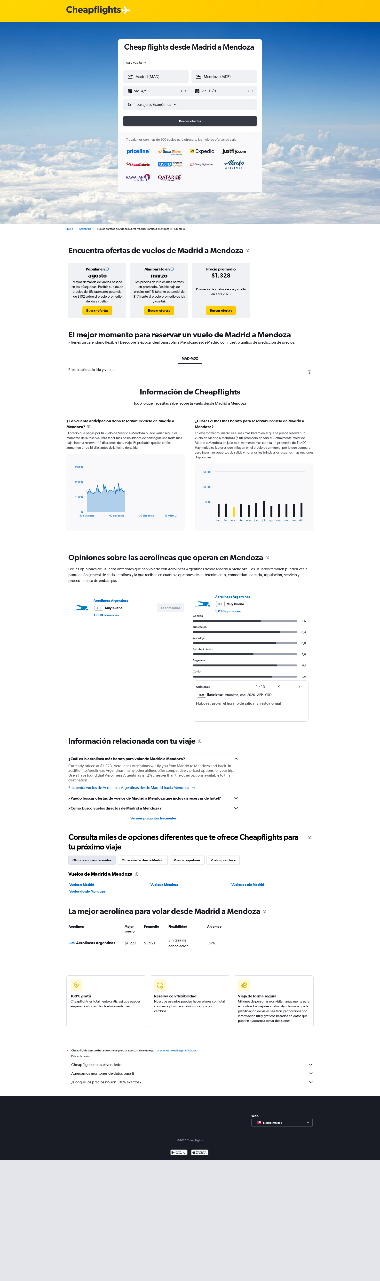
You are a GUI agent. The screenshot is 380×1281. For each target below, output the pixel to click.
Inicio (69, 229)
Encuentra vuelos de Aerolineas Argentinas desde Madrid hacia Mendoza (132, 787)
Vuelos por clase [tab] (223, 860)
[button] (153, 91)
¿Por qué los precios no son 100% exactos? (192, 1082)
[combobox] (136, 62)
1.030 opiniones (106, 615)
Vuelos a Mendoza (164, 885)
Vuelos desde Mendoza (87, 891)
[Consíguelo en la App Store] (200, 1153)
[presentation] (247, 250)
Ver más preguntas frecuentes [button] (153, 818)
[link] (97, 310)
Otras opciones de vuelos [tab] (91, 860)
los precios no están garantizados (176, 1050)
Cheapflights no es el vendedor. (192, 1064)
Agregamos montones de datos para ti (192, 1073)
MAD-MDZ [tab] (190, 358)
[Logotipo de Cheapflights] (93, 10)
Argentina (85, 229)
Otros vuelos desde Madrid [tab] (143, 860)
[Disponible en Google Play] (179, 1153)
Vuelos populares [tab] (187, 860)
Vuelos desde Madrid (247, 885)
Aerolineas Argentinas (111, 600)
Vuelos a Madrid (81, 885)
